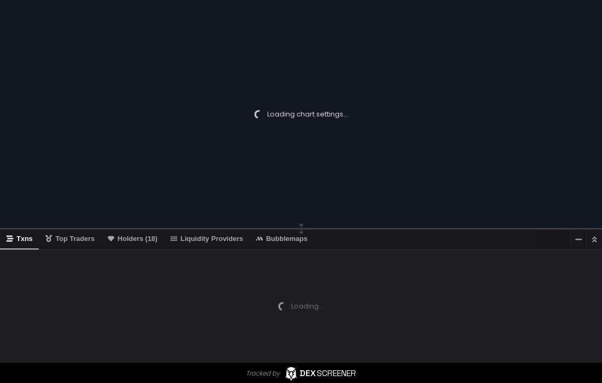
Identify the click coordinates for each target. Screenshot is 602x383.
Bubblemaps (282, 239)
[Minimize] (578, 239)
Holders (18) (133, 239)
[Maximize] (594, 239)
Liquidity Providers (206, 239)
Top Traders (69, 239)
